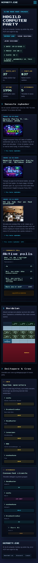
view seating (24, 36)
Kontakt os (8, 555)
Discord (19, 555)
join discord (11, 41)
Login (28, 555)
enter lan (9, 36)
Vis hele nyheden (13, 150)
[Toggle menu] (35, 2)
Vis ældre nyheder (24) (14, 241)
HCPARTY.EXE (9, 2)
